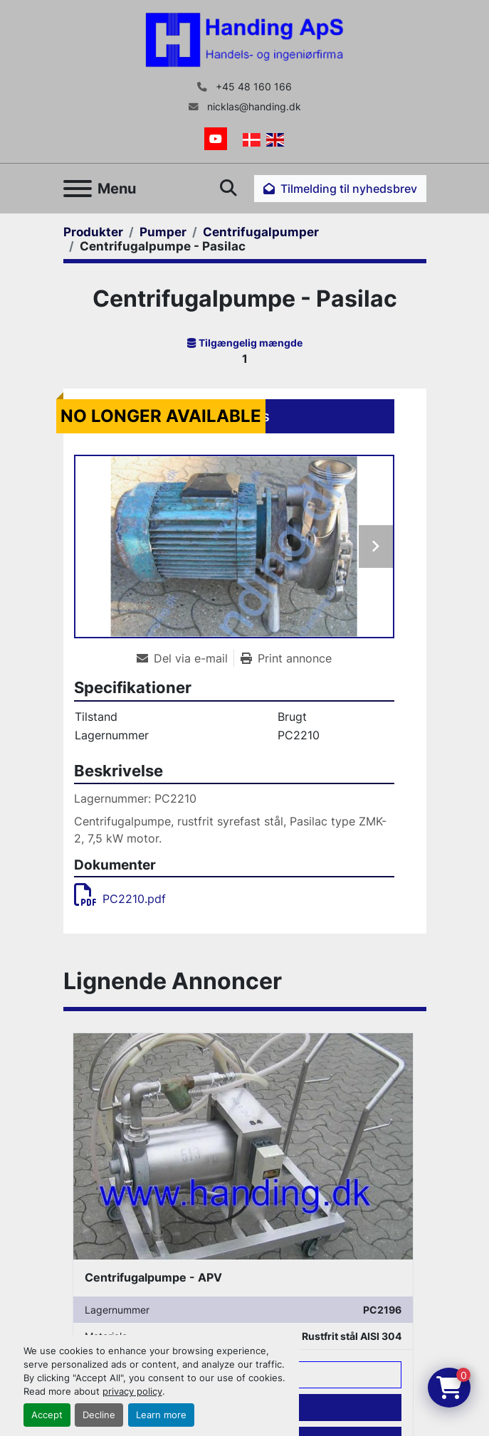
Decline (99, 1415)
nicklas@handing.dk (252, 106)
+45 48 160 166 (252, 87)
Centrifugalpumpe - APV (153, 1277)
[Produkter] (93, 232)
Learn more (161, 1415)
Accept (47, 1415)
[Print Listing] (286, 658)
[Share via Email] (185, 658)
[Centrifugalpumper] (261, 232)
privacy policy (132, 1391)
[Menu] (77, 188)
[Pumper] (163, 232)
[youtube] (215, 138)
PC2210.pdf (120, 899)
